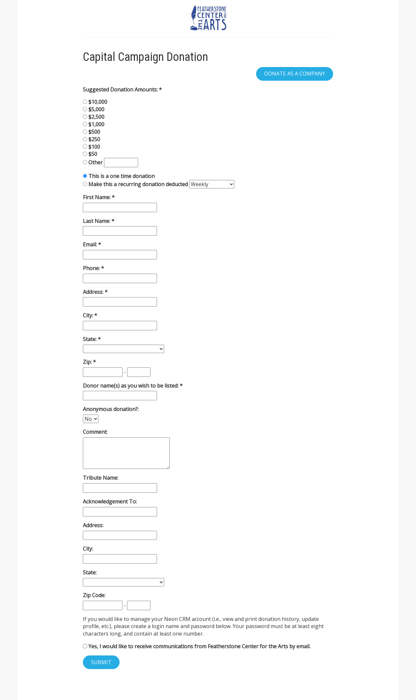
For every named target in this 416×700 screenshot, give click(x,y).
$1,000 (96, 124)
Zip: (88, 361)
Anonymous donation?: (111, 409)
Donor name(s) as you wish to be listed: (131, 385)
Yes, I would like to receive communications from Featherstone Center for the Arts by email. (196, 646)
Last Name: (97, 221)
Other (96, 162)
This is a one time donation (121, 176)
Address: (94, 291)
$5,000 (96, 109)
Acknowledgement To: (110, 501)
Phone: (92, 268)
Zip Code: (94, 595)
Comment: (95, 431)
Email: (90, 244)
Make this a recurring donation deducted (138, 184)
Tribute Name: (100, 477)
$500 (94, 131)
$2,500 (96, 116)
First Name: (97, 197)
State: (90, 339)
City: (88, 315)
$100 (94, 146)
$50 (92, 154)
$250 (94, 139)
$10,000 (97, 101)
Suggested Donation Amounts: (121, 89)
